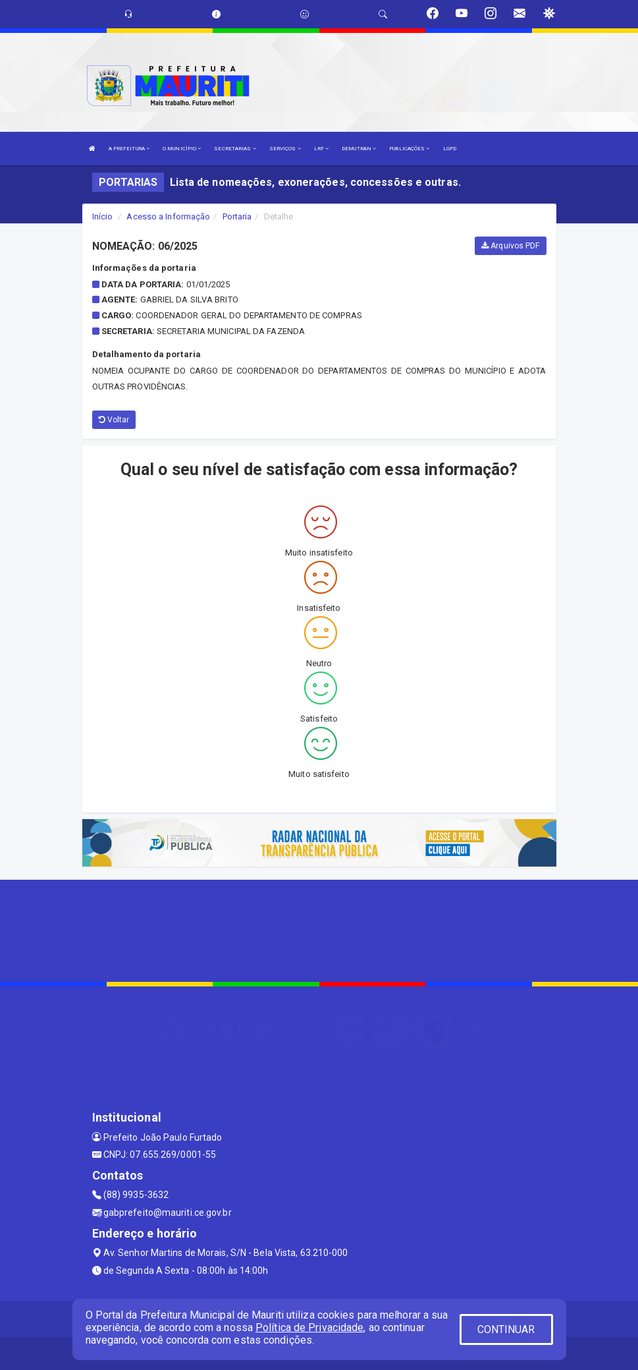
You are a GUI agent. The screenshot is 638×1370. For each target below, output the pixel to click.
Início (102, 216)
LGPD (449, 149)
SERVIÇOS (285, 149)
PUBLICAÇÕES (409, 149)
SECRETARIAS (234, 149)
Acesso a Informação (168, 216)
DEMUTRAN (359, 149)
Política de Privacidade (309, 1327)
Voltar (114, 419)
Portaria (237, 216)
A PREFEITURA (129, 149)
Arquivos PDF (510, 245)
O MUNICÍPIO (182, 149)
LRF (321, 149)
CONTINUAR (506, 1329)
